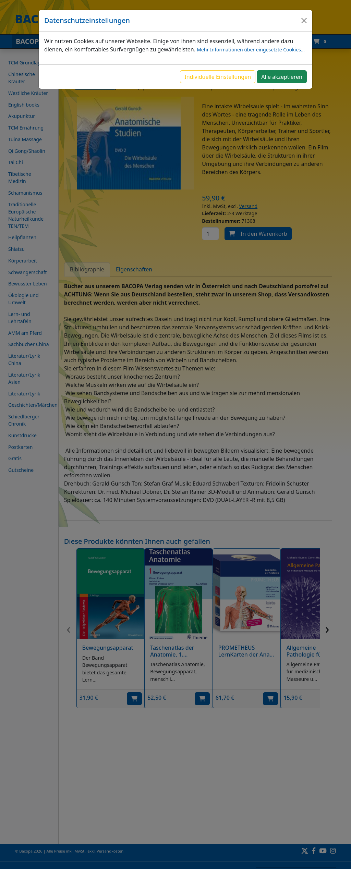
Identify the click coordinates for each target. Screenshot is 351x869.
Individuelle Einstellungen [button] (217, 77)
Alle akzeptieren (281, 77)
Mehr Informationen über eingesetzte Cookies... (251, 49)
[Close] (304, 20)
